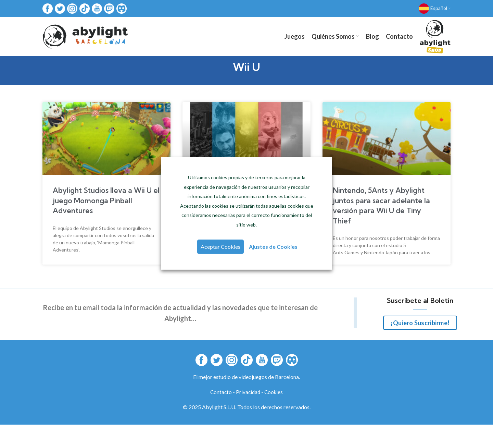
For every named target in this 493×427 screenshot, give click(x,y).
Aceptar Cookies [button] (221, 246)
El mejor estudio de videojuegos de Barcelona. (246, 379)
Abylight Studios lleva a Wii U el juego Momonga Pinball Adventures (106, 202)
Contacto (221, 394)
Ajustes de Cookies (273, 246)
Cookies (273, 394)
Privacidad (248, 394)
